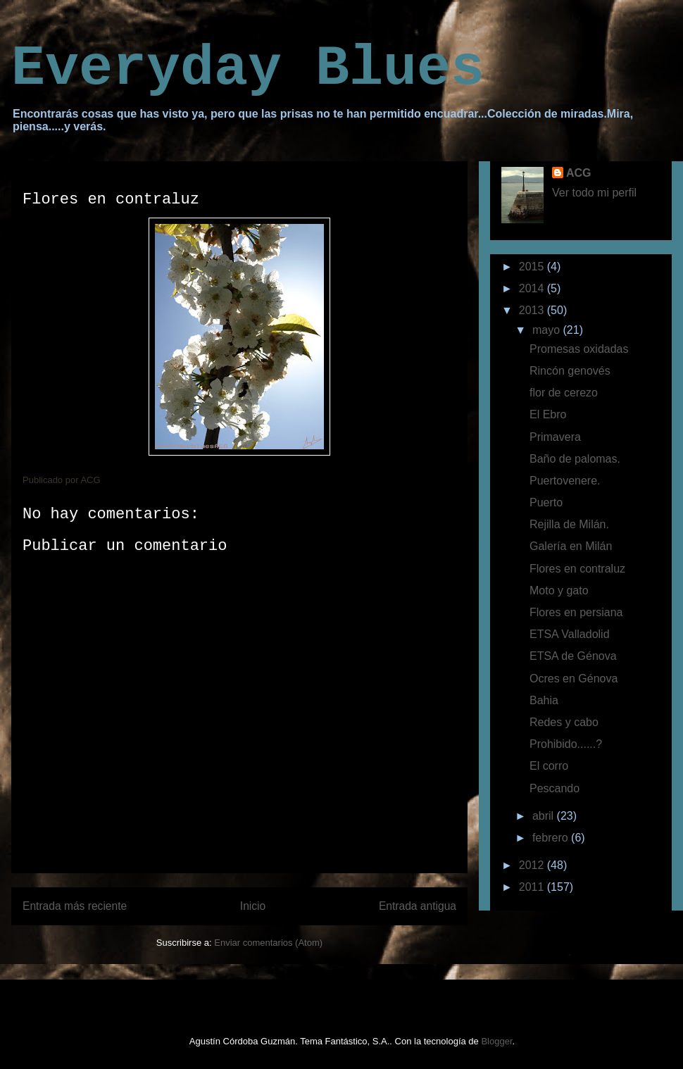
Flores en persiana (576, 612)
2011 (533, 887)
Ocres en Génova (574, 678)
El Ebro (548, 414)
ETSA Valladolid (570, 634)
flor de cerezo (564, 393)
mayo (547, 330)
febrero (551, 838)
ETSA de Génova (573, 656)
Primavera (555, 437)
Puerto (546, 502)
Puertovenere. (565, 481)
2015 (533, 267)
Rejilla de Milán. (569, 524)
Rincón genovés (570, 371)
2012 (533, 865)
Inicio (252, 906)
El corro (549, 766)
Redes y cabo (564, 722)
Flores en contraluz (577, 569)
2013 (533, 310)
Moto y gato (559, 590)
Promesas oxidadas (579, 349)
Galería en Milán (571, 546)
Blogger (496, 1041)
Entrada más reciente (75, 906)
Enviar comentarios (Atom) (268, 942)
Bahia (544, 700)
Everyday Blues (247, 69)
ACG (578, 173)
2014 (533, 288)
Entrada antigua (417, 906)
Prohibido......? (566, 744)
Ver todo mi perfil (594, 193)
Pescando (554, 788)
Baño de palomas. (575, 459)
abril (544, 816)
